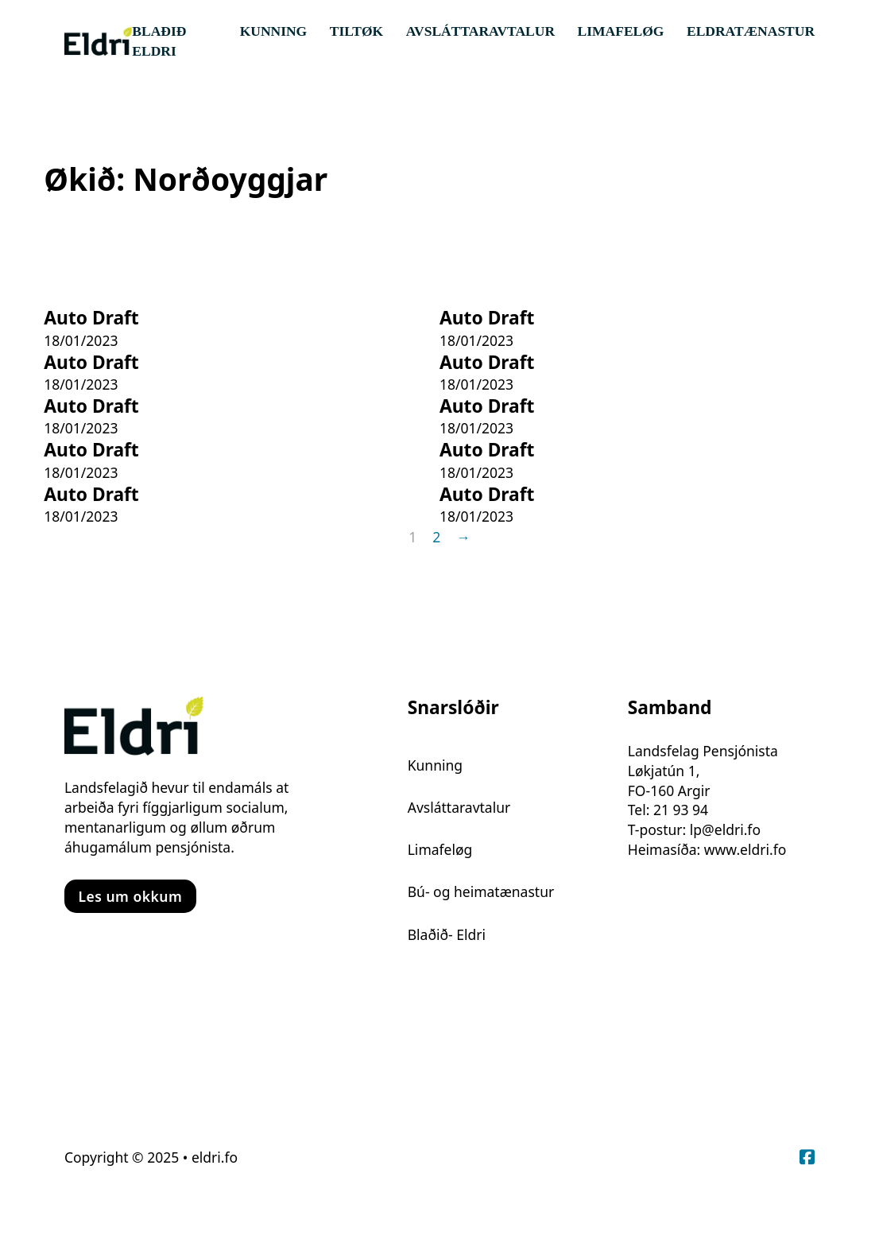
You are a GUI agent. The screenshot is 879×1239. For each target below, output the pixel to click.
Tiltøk (356, 31)
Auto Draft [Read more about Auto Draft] (91, 317)
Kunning (274, 31)
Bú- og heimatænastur (481, 891)
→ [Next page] (463, 536)
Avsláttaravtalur (480, 31)
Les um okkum (130, 896)
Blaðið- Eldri (447, 934)
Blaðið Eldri (159, 41)
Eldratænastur (751, 31)
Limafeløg (621, 31)
